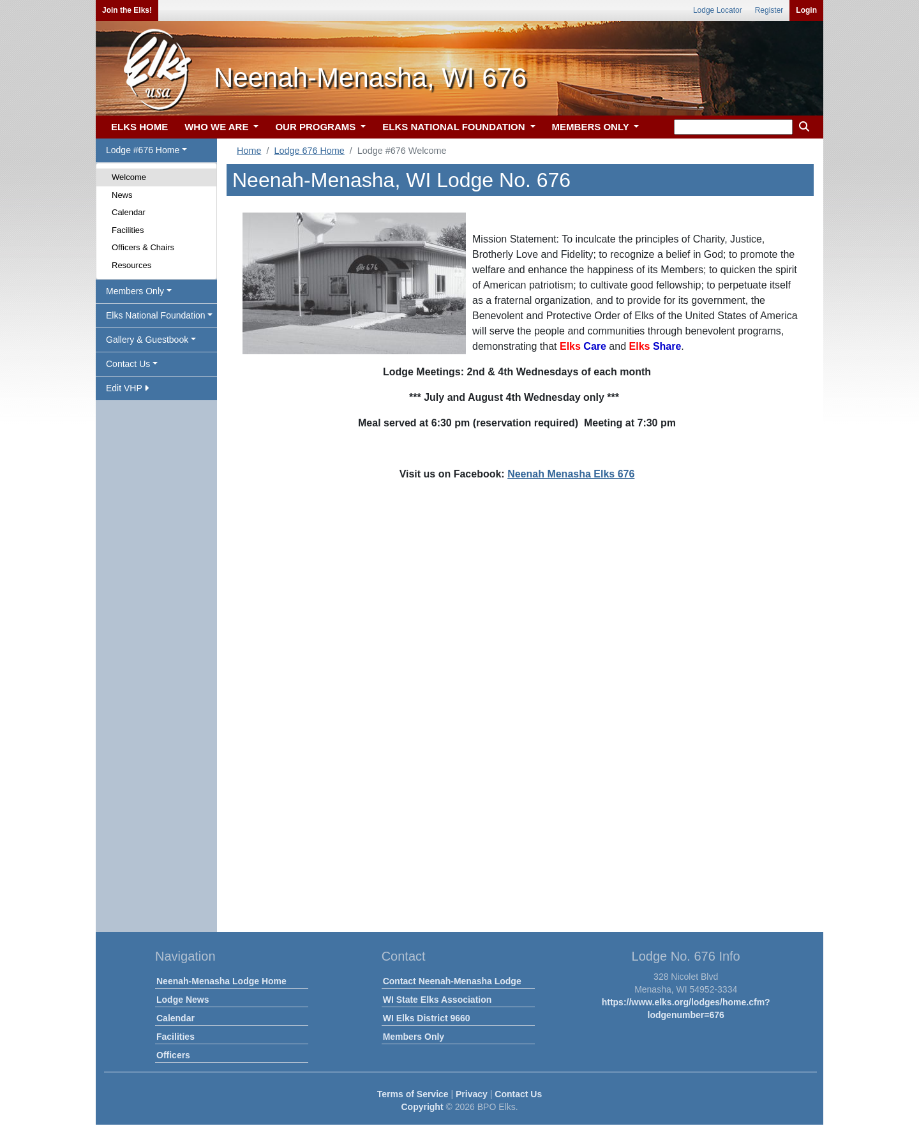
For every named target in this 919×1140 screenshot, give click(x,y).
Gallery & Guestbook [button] (147, 339)
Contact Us (518, 1094)
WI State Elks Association (437, 999)
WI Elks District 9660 (426, 1018)
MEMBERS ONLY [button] (592, 126)
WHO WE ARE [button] (217, 126)
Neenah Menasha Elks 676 (570, 474)
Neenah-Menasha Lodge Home (221, 981)
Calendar (129, 212)
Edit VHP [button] (127, 388)
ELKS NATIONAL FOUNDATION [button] (455, 126)
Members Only (413, 1036)
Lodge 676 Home (309, 151)
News (122, 195)
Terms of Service (413, 1094)
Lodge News (182, 999)
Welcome (129, 177)
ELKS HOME (139, 126)
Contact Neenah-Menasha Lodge (452, 981)
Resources (131, 265)
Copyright (422, 1107)
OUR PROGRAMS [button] (316, 126)
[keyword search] (733, 127)
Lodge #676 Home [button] (142, 150)
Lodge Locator (717, 10)
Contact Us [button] (128, 364)
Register (769, 10)
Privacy (472, 1094)
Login (806, 10)
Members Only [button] (135, 291)
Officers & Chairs (143, 247)
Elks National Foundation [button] (155, 315)
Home (249, 151)
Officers (173, 1055)
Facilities (128, 230)
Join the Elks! (127, 10)
